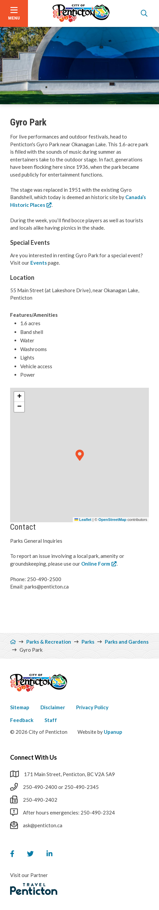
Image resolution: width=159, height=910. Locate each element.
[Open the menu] (14, 13)
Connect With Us (33, 757)
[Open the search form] (144, 13)
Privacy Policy (92, 707)
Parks (88, 642)
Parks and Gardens (127, 642)
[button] (79, 455)
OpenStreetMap (112, 520)
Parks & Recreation (48, 642)
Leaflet (83, 520)
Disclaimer (52, 707)
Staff (50, 720)
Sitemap (19, 707)
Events (39, 263)
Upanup (113, 732)
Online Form (95, 564)
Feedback (21, 720)
